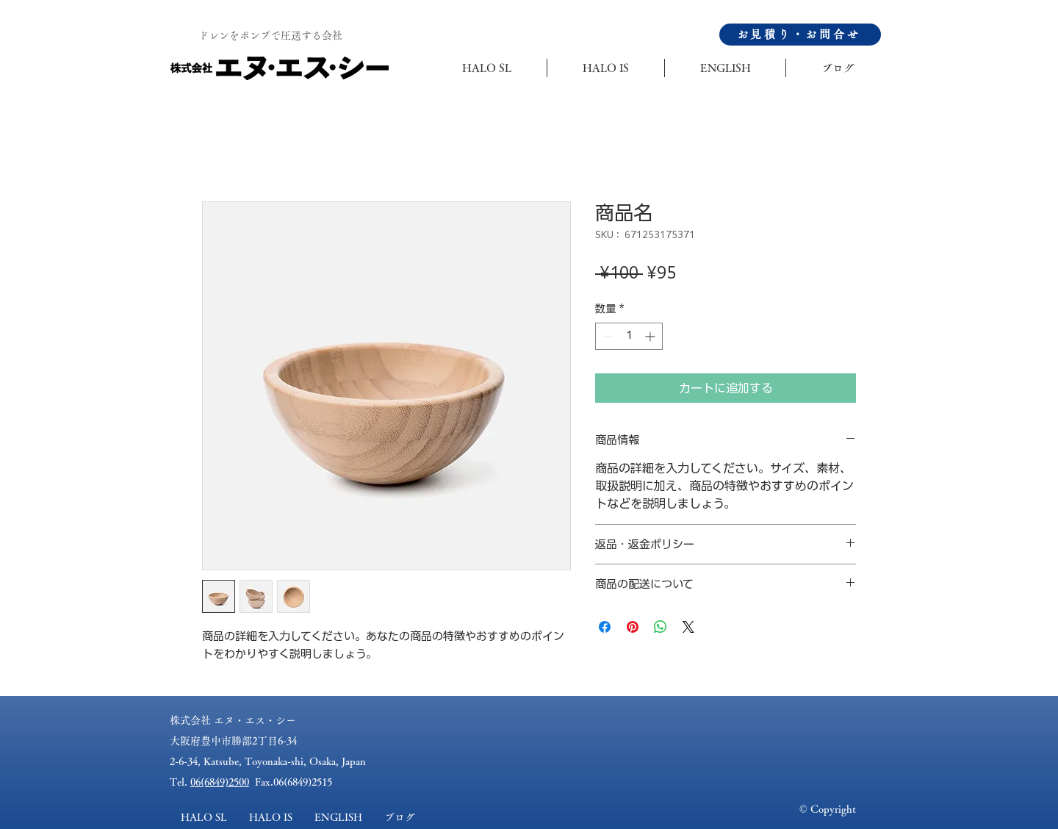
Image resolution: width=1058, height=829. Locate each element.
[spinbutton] (629, 336)
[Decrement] (606, 336)
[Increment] (651, 336)
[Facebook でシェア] (604, 627)
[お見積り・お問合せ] (800, 35)
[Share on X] (688, 627)
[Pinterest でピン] (632, 627)
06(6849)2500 (219, 782)
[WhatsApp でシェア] (660, 627)
